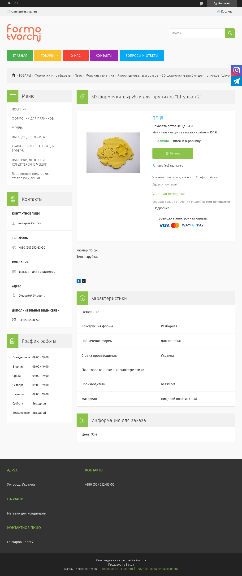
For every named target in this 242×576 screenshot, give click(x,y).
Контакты (104, 56)
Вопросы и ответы (141, 56)
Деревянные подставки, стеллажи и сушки (30, 176)
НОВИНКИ (19, 109)
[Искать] (230, 33)
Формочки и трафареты (53, 76)
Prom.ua (141, 560)
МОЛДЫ (17, 128)
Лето (78, 76)
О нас (76, 56)
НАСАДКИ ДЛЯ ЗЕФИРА (28, 137)
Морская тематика (100, 76)
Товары (47, 56)
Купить (175, 153)
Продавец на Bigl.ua (121, 564)
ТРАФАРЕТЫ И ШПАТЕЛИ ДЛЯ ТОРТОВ (33, 148)
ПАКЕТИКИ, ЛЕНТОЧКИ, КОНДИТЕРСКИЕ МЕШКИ (29, 162)
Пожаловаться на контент (116, 569)
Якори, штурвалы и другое (137, 76)
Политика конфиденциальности (157, 569)
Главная (20, 56)
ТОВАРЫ (25, 76)
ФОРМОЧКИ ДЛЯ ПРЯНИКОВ (33, 119)
